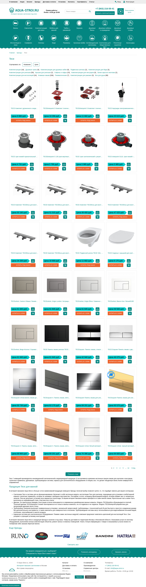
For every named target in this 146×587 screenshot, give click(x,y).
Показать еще (73, 474)
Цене (36, 64)
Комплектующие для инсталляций (21, 75)
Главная (12, 53)
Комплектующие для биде (98, 70)
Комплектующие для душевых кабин (54, 70)
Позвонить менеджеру (89, 552)
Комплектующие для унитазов (20, 72)
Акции (22, 2)
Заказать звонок (121, 552)
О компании (13, 2)
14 (128, 468)
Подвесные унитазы (78, 70)
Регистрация (130, 2)
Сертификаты (82, 2)
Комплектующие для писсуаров (82, 72)
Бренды (37, 2)
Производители (89, 565)
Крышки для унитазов (43, 72)
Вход (119, 2)
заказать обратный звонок (105, 13)
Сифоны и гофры (60, 72)
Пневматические (61, 75)
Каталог (29, 2)
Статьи (91, 2)
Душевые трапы (31, 70)
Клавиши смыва (44, 75)
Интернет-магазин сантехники (28, 565)
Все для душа (100, 75)
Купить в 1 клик (51, 120)
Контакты (71, 2)
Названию (27, 64)
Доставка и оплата (49, 2)
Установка (62, 2)
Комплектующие (15, 70)
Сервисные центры (91, 568)
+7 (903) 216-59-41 (105, 9)
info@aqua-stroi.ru (117, 568)
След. (133, 468)
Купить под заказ (23, 120)
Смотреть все (73, 545)
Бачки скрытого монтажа (106, 72)
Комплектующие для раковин (81, 75)
